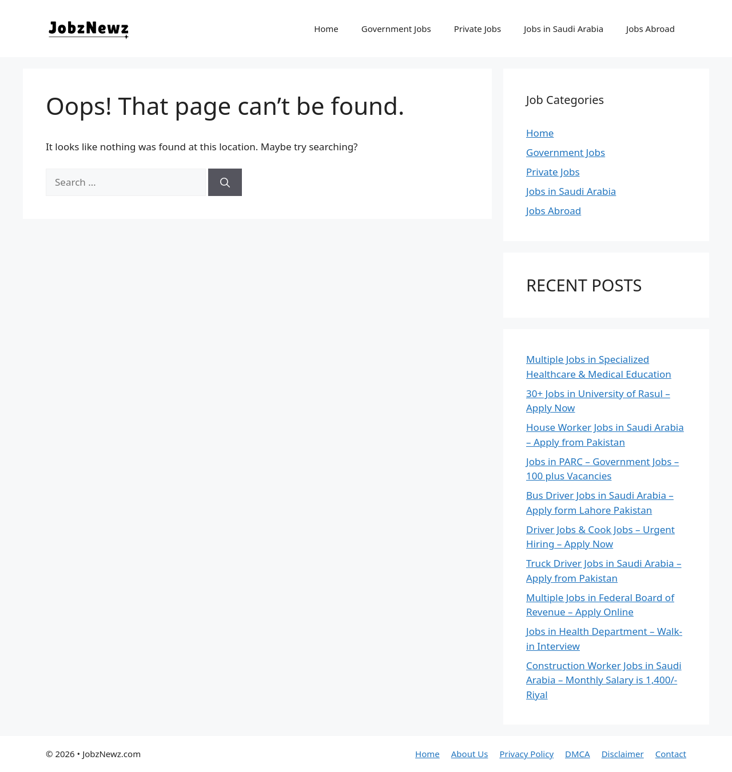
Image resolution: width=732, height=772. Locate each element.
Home (326, 28)
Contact (670, 753)
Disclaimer (623, 753)
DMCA (577, 753)
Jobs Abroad (650, 28)
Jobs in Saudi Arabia (563, 28)
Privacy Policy (526, 753)
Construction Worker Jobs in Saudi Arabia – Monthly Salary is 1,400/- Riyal (604, 680)
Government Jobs (396, 28)
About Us (469, 753)
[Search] (225, 182)
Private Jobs (478, 28)
